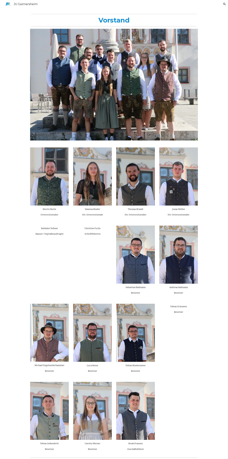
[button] (224, 4)
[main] (114, 20)
